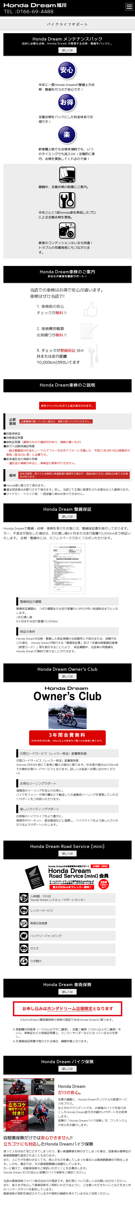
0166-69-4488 (35, 11)
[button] (129, 7)
